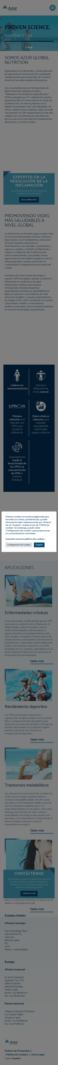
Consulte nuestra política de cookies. (25, 539)
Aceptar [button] (39, 545)
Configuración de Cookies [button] (18, 545)
